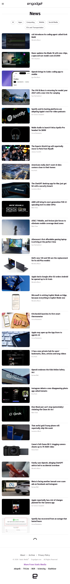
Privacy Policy (44, 555)
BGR (33, 569)
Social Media (53, 22)
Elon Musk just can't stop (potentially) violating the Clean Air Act (47, 408)
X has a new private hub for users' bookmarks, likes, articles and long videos (49, 352)
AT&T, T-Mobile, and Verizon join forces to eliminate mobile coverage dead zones (49, 222)
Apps (20, 22)
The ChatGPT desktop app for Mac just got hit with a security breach (49, 185)
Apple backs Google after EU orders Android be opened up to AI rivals (50, 278)
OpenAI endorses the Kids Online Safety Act (48, 371)
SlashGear (52, 569)
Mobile (41, 22)
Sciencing (41, 569)
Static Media (23, 559)
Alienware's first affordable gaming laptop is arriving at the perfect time (49, 241)
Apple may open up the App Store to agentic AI (47, 334)
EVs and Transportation (34, 27)
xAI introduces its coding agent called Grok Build (49, 36)
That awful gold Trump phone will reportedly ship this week (45, 427)
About (22, 555)
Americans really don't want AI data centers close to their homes (46, 166)
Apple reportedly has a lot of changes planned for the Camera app (47, 501)
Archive (32, 555)
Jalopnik (17, 569)
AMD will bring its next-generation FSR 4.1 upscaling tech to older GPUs (49, 203)
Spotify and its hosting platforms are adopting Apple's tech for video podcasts (48, 110)
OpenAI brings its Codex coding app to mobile (47, 73)
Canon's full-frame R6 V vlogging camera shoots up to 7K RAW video (48, 445)
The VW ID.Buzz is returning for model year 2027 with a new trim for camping (49, 92)
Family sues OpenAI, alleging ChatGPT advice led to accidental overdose (47, 464)
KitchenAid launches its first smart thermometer (46, 315)
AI (13, 22)
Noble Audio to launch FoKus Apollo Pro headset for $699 (48, 129)
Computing (31, 22)
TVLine (26, 569)
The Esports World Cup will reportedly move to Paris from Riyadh (47, 147)
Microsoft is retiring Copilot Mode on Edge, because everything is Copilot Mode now (49, 296)
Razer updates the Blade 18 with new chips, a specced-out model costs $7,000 (50, 54)
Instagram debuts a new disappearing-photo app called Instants (50, 389)
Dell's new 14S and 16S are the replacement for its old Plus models (50, 259)
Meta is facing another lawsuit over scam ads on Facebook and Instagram (49, 483)
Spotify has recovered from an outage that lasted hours (49, 520)
